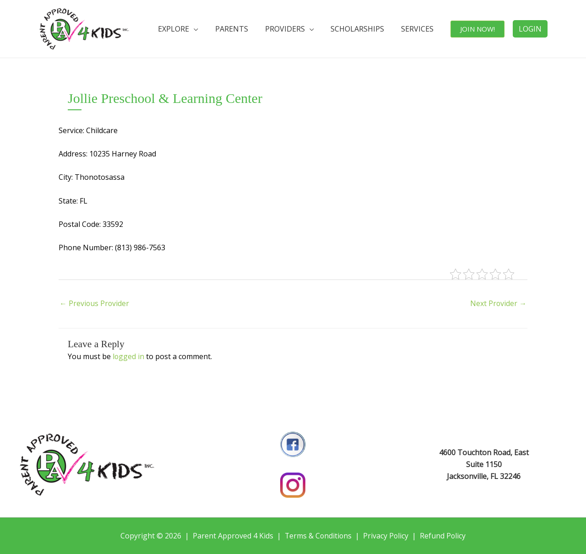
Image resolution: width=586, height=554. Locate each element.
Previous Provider (95, 303)
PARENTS (245, 29)
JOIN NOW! (478, 28)
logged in (129, 356)
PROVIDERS (295, 29)
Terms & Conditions (318, 536)
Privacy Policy (386, 536)
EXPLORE (190, 29)
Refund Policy (444, 536)
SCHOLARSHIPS (365, 29)
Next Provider (498, 303)
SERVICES (422, 29)
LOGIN (530, 29)
